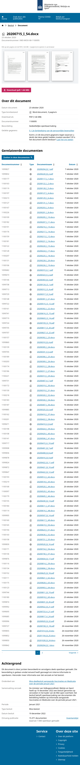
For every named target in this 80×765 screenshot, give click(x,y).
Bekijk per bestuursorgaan (63, 18)
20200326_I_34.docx (46, 400)
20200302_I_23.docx (46, 337)
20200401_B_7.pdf (45, 448)
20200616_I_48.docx (46, 510)
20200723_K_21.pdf (45, 611)
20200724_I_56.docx (46, 549)
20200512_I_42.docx (46, 477)
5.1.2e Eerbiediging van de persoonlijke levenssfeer (51, 130)
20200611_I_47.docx (46, 506)
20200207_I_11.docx (46, 222)
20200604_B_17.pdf (45, 559)
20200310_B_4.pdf (45, 342)
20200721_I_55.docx (46, 539)
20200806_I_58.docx (46, 568)
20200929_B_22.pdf (45, 621)
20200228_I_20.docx (46, 260)
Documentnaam (46, 164)
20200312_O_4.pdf (45, 289)
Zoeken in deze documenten (17, 157)
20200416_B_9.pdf (45, 457)
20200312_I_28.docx (46, 366)
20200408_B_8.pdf (45, 453)
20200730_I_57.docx (46, 554)
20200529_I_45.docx (46, 491)
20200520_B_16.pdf (45, 544)
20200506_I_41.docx (46, 438)
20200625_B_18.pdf (45, 573)
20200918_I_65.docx (46, 597)
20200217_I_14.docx (46, 231)
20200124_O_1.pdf (45, 284)
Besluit (11, 25)
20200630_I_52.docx (46, 534)
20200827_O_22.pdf (45, 332)
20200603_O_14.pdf (45, 318)
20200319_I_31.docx (46, 390)
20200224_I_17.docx (46, 251)
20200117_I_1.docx (45, 179)
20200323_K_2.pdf (45, 275)
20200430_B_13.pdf (45, 501)
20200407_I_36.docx (46, 405)
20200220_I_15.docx (46, 246)
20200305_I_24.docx (46, 347)
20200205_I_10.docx (46, 217)
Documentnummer (12, 164)
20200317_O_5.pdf (45, 294)
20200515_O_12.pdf (45, 303)
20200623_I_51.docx (46, 530)
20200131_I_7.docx (45, 203)
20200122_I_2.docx (45, 183)
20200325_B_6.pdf (45, 409)
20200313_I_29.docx (46, 376)
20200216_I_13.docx (46, 227)
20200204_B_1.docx (45, 645)
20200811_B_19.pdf (45, 592)
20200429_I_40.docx (46, 433)
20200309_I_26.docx (46, 361)
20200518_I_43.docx (46, 482)
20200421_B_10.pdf (45, 467)
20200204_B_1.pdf (45, 169)
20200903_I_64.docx (46, 587)
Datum (73, 164)
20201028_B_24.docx (46, 640)
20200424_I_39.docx (46, 429)
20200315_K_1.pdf (45, 270)
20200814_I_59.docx (46, 563)
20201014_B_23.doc (45, 631)
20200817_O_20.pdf (45, 328)
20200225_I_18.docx (46, 255)
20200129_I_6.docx (45, 198)
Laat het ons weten (65, 139)
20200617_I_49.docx (46, 520)
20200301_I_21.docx (46, 299)
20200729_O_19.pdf (45, 323)
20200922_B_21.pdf (45, 607)
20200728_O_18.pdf (45, 626)
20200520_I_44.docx (46, 486)
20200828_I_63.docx (46, 582)
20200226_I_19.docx (46, 265)
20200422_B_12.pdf (45, 472)
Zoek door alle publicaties (19, 18)
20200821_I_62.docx (46, 578)
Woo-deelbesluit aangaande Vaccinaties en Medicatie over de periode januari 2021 (52, 682)
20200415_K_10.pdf (45, 443)
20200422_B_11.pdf (45, 462)
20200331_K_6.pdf (45, 352)
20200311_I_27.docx (46, 371)
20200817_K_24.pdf (45, 616)
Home (4, 18)
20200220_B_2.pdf (45, 174)
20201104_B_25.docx (46, 635)
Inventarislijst (72, 718)
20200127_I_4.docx (45, 193)
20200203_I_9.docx (45, 207)
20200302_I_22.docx (46, 308)
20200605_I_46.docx (46, 496)
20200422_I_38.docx (46, 419)
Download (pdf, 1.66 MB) (16, 90)
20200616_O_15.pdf (45, 313)
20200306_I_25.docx (46, 356)
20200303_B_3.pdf (45, 280)
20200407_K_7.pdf (45, 380)
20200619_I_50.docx (46, 525)
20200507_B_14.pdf (45, 515)
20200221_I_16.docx (46, 241)
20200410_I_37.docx (46, 414)
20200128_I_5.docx (45, 188)
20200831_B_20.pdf (45, 602)
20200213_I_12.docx (46, 236)
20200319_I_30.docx (46, 385)
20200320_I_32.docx (46, 395)
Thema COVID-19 (44, 18)
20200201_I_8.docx (45, 212)
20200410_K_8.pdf (45, 424)
